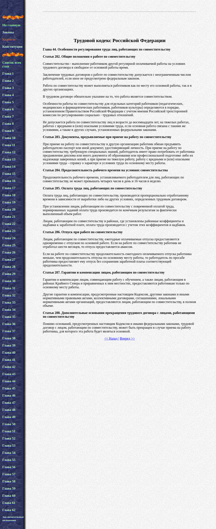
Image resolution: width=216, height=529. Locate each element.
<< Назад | (111, 338)
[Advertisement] (119, 24)
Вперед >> (127, 338)
